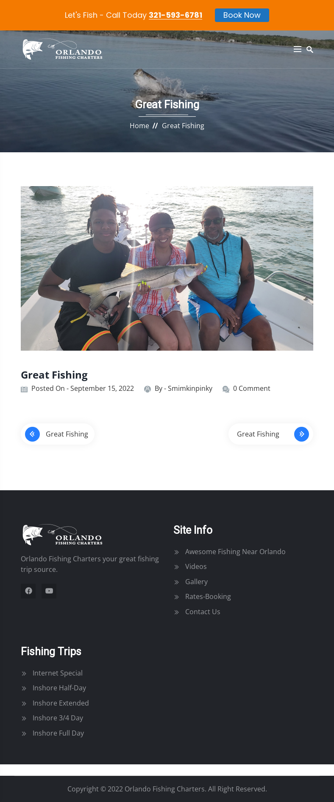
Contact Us (202, 611)
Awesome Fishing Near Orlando (235, 551)
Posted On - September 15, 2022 (82, 388)
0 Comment (251, 388)
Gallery (196, 581)
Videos (196, 566)
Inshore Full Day (58, 733)
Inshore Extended (61, 703)
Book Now (242, 14)
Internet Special (58, 673)
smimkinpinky (190, 388)
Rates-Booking (208, 596)
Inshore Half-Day (59, 687)
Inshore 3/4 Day (58, 717)
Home (139, 125)
